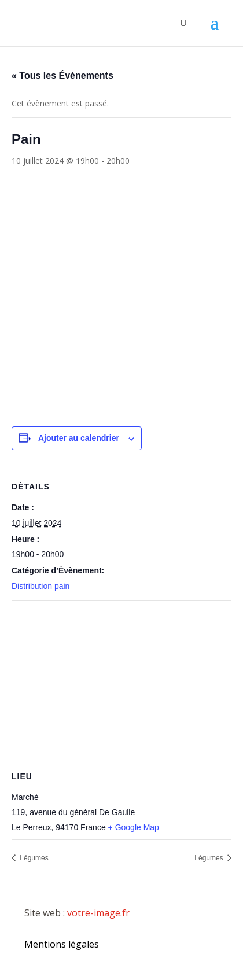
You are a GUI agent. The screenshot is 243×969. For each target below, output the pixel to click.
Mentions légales (61, 944)
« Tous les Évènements (62, 75)
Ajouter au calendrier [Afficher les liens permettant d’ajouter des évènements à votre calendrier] (78, 438)
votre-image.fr (98, 913)
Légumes (33, 858)
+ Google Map (133, 827)
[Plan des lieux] (121, 684)
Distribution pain (40, 586)
